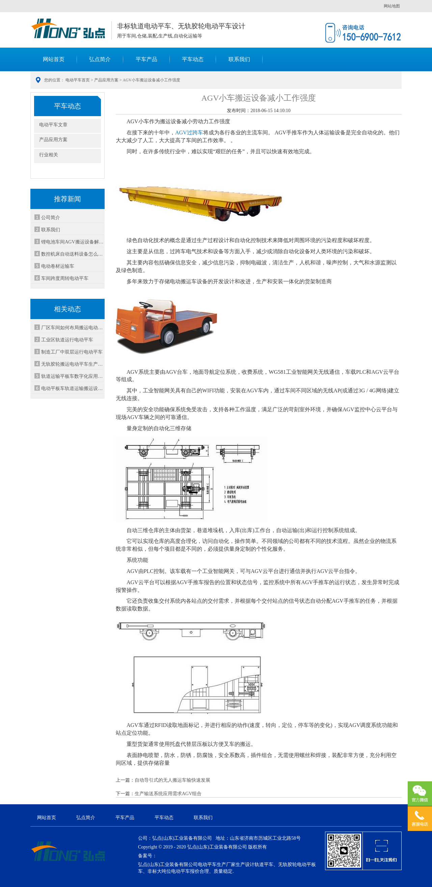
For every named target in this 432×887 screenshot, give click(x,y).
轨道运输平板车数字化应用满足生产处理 (72, 376)
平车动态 (193, 59)
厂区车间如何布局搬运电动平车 (72, 327)
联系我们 (239, 59)
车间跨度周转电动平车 (64, 278)
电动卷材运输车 (57, 266)
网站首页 (53, 59)
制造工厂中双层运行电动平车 (72, 352)
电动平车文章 (53, 124)
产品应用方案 (106, 80)
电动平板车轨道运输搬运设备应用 (72, 388)
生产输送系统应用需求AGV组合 (168, 793)
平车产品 (146, 59)
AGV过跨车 (189, 132)
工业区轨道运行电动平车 (67, 339)
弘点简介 (100, 59)
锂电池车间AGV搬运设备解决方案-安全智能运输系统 (72, 241)
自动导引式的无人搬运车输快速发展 (172, 780)
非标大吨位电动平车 (168, 871)
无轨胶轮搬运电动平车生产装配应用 (72, 364)
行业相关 (48, 154)
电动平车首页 (77, 80)
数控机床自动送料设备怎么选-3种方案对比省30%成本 (72, 254)
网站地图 (392, 6)
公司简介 (50, 217)
